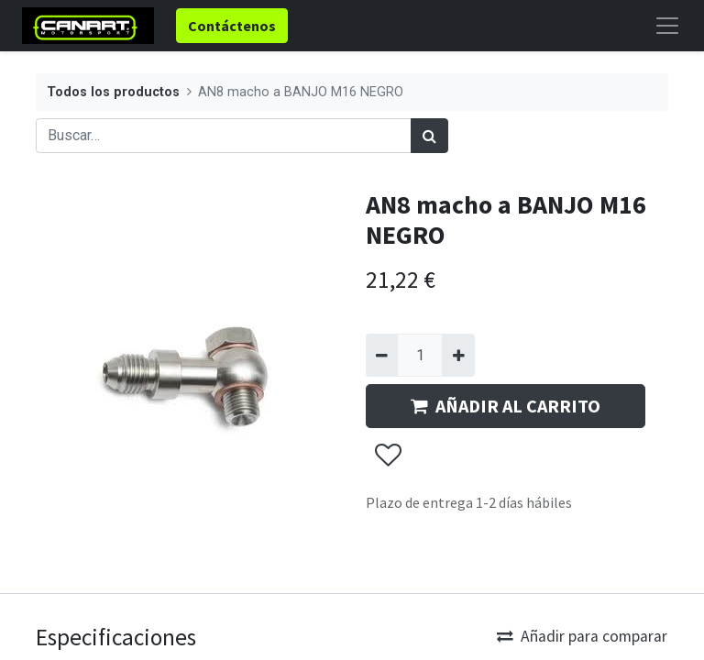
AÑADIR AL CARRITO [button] (505, 405)
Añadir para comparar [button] (582, 636)
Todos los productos (113, 92)
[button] (387, 455)
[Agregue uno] (458, 355)
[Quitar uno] (382, 355)
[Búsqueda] (429, 135)
